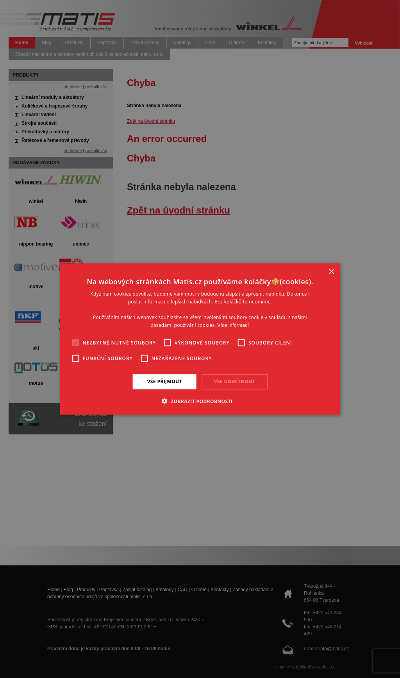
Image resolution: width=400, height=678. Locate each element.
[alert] (200, 339)
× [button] (331, 272)
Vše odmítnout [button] (234, 381)
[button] (200, 401)
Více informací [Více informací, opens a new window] (233, 325)
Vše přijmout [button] (164, 381)
